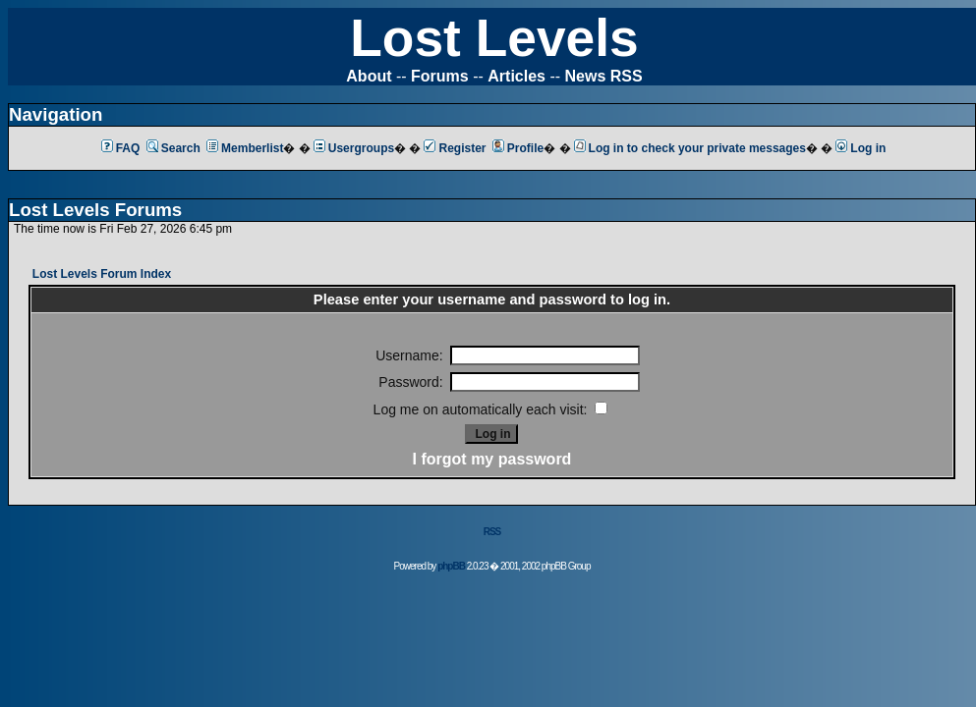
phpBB (451, 566)
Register (455, 148)
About (368, 76)
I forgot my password (492, 459)
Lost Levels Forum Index (101, 274)
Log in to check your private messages (690, 148)
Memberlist (244, 148)
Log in (860, 148)
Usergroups (354, 148)
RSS (492, 531)
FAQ (121, 148)
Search (173, 148)
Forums (440, 76)
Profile (518, 148)
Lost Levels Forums (95, 209)
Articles (516, 76)
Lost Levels (494, 38)
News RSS (604, 76)
